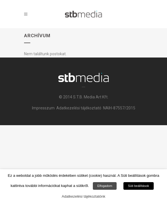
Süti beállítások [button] (138, 185)
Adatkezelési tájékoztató (78, 108)
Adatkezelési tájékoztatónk (83, 196)
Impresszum (43, 108)
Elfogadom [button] (104, 185)
